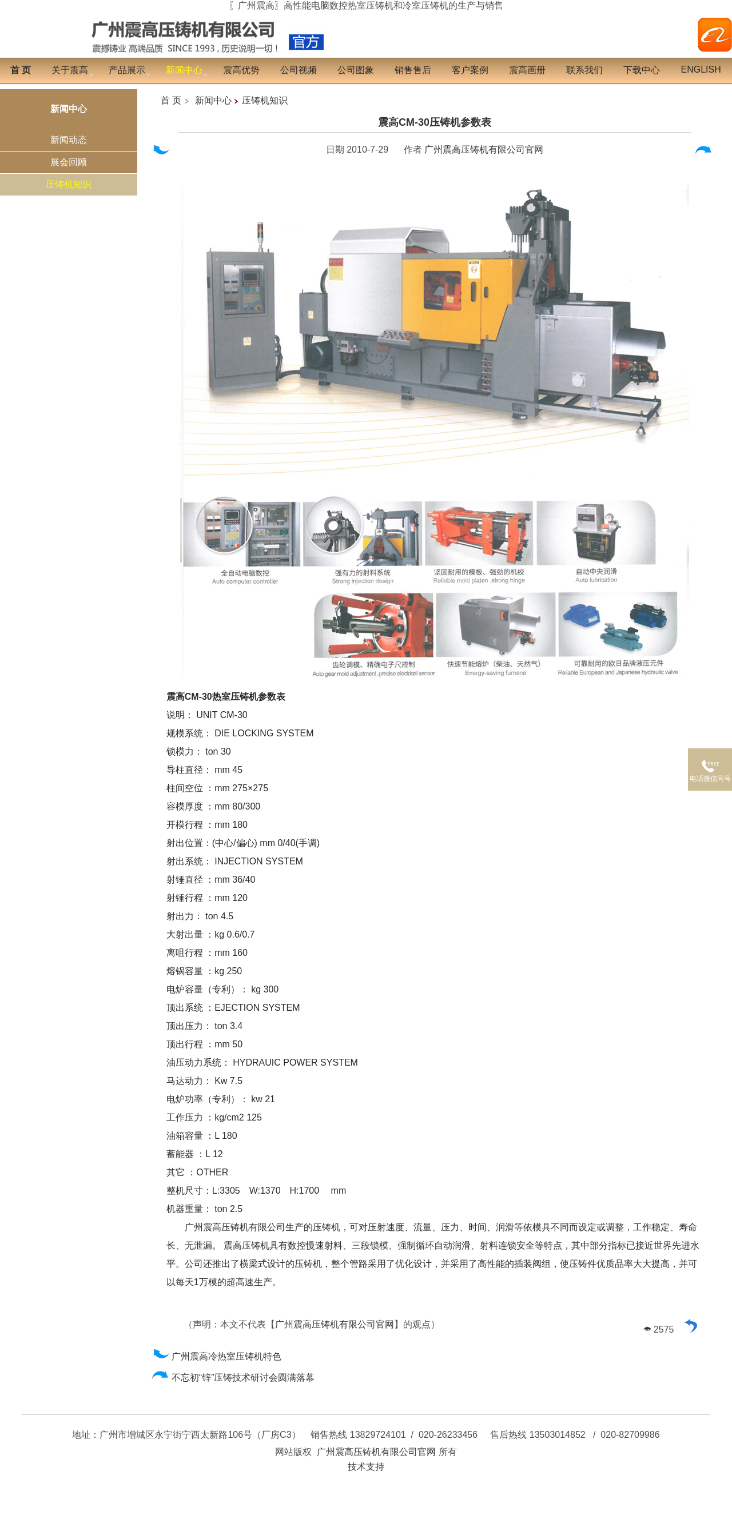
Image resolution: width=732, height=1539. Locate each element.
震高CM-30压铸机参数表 (434, 122)
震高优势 (241, 70)
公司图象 (355, 70)
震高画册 (527, 70)
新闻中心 (213, 100)
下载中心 (641, 70)
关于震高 (69, 70)
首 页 (171, 100)
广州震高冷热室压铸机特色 (216, 1356)
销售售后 (413, 70)
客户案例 (470, 70)
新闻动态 (68, 140)
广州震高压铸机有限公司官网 (483, 149)
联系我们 (584, 70)
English (701, 69)
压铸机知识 (69, 184)
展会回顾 (68, 162)
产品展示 (127, 70)
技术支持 (366, 1467)
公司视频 (298, 70)
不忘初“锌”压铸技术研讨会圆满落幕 (233, 1377)
